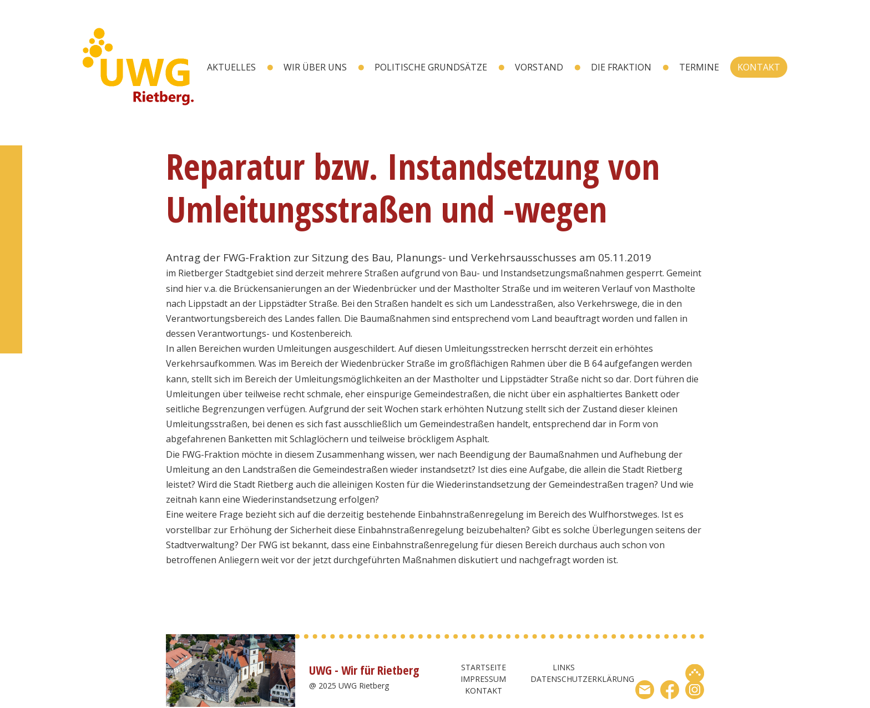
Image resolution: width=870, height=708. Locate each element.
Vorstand (539, 67)
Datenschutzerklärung (582, 679)
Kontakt (758, 67)
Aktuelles (231, 67)
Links (564, 667)
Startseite (483, 667)
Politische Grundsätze (431, 67)
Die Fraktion (621, 67)
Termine (699, 67)
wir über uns (315, 67)
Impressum (483, 679)
